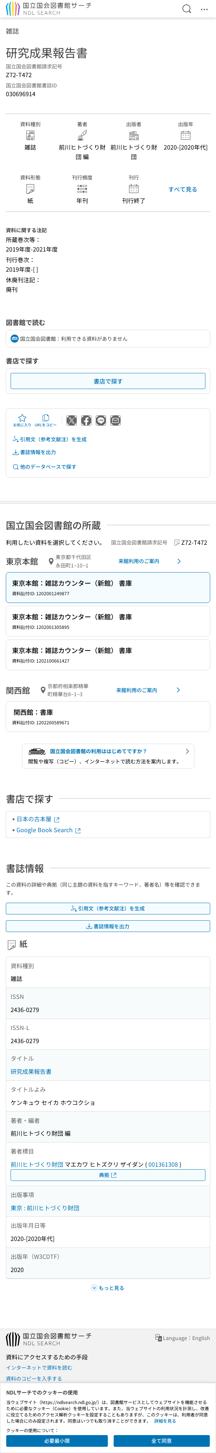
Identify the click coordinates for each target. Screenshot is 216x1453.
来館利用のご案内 (150, 561)
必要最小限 (57, 1440)
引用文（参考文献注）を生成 (49, 439)
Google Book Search (49, 829)
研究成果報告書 (31, 1071)
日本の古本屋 (38, 818)
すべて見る (182, 189)
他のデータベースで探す (44, 467)
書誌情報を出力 (34, 452)
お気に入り (22, 420)
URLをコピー (46, 420)
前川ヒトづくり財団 (37, 1164)
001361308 (163, 1164)
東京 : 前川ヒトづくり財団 (45, 1207)
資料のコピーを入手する (34, 1378)
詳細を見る (165, 1421)
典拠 (108, 1175)
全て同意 (161, 1440)
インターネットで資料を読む (39, 1367)
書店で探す (108, 381)
